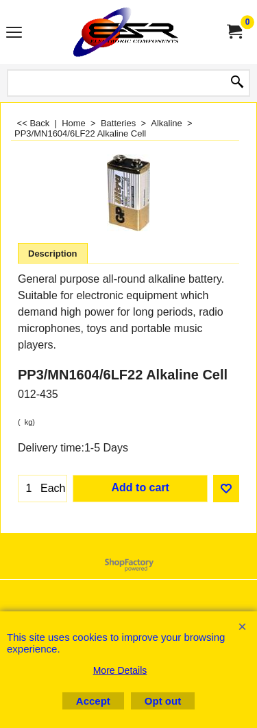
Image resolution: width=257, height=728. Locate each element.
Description (52, 253)
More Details (120, 670)
